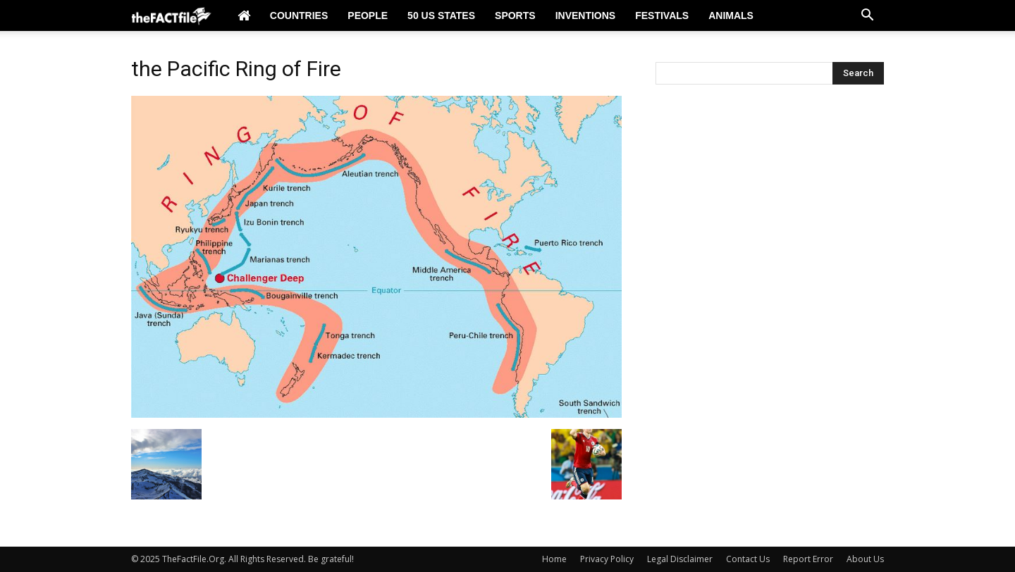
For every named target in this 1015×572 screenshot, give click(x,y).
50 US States (441, 15)
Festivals (662, 15)
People (367, 15)
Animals (730, 15)
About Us (865, 559)
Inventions (585, 15)
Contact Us (748, 559)
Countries (299, 15)
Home (554, 559)
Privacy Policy (607, 559)
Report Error (808, 559)
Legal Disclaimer (680, 559)
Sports (515, 15)
